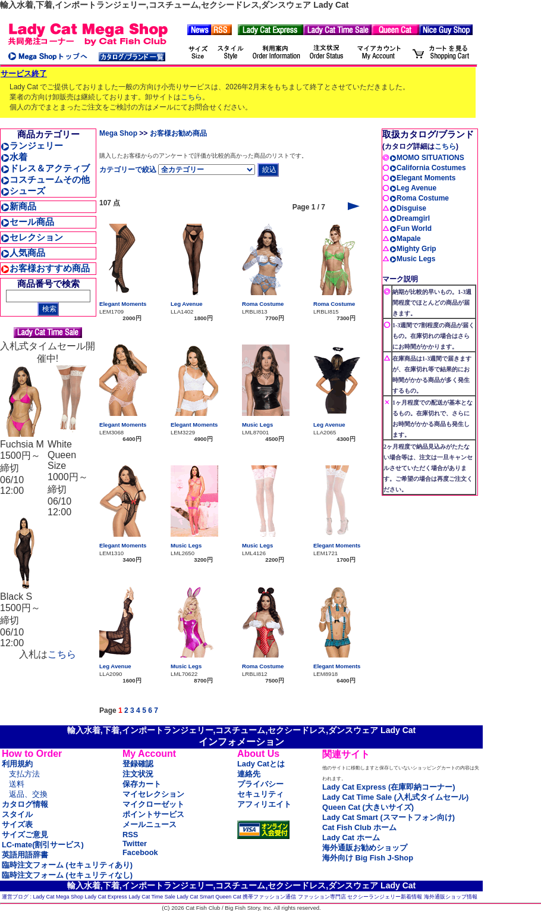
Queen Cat (228, 897)
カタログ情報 (25, 804)
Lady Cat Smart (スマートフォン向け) (388, 817)
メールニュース (149, 824)
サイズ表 (17, 824)
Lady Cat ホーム (351, 837)
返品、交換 (28, 794)
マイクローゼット (153, 804)
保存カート (141, 783)
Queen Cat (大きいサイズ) (368, 807)
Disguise (407, 208)
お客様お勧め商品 (178, 133)
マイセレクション (153, 794)
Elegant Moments (122, 303)
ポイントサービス (153, 814)
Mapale (405, 238)
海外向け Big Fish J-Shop (367, 857)
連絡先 (248, 773)
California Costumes (427, 168)
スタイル (17, 814)
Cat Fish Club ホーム (359, 827)
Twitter (134, 843)
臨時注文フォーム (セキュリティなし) (67, 875)
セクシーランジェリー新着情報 (384, 897)
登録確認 (137, 763)
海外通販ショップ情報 (450, 897)
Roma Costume (263, 303)
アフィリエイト (264, 804)
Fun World (410, 228)
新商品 (18, 206)
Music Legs (257, 424)
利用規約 (17, 763)
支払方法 (24, 773)
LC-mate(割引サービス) (43, 844)
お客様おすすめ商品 (45, 268)
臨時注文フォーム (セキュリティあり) (67, 864)
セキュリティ (260, 794)
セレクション (32, 237)
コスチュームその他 (45, 179)
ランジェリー (32, 145)
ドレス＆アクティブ (45, 168)
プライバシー (260, 783)
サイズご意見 (25, 834)
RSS (130, 834)
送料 (16, 783)
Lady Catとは (261, 763)
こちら (191, 97)
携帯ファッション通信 (269, 897)
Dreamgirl (409, 218)
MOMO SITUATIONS (426, 158)
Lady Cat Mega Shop (58, 897)
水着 (14, 157)
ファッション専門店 (322, 897)
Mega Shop (118, 133)
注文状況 (137, 773)
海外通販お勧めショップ (364, 847)
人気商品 (23, 253)
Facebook (140, 852)
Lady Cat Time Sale (151, 897)
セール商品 (27, 222)
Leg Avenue (187, 303)
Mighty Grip (412, 249)
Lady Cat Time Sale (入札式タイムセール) (395, 797)
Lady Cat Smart (195, 897)
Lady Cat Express (106, 897)
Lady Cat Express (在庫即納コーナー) (388, 786)
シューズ (23, 191)
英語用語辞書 (25, 854)
